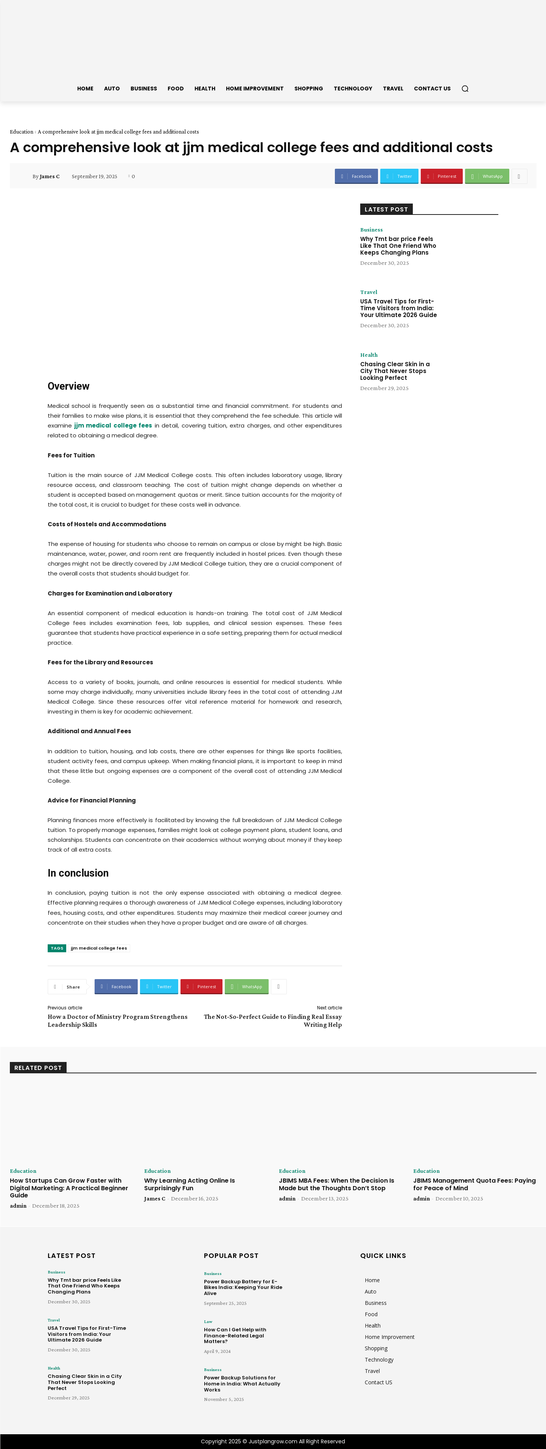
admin (18, 1205)
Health (369, 355)
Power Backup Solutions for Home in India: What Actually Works (242, 1383)
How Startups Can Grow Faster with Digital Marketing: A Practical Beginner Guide (69, 1187)
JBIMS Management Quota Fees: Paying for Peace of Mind (474, 1184)
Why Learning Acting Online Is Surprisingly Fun (189, 1184)
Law (208, 1321)
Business (371, 230)
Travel (368, 292)
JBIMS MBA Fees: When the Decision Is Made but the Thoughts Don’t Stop (336, 1184)
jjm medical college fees (99, 948)
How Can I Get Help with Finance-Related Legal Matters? (235, 1335)
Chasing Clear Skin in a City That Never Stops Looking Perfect (395, 371)
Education (21, 132)
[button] (465, 88)
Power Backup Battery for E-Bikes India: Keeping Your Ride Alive (243, 1287)
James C (49, 176)
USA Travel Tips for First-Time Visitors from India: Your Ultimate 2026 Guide (398, 308)
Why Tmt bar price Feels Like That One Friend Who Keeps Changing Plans (398, 246)
